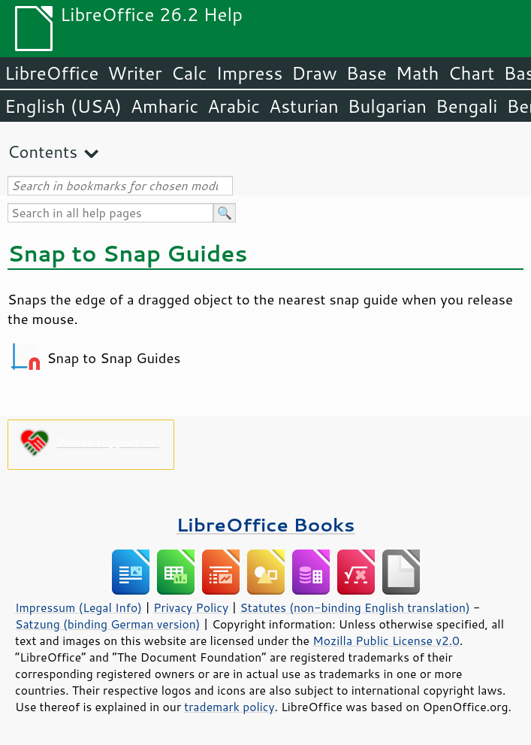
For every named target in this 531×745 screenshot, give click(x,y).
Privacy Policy (190, 607)
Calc (189, 73)
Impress (249, 73)
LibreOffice (51, 73)
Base (366, 73)
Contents (42, 151)
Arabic (233, 106)
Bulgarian (387, 106)
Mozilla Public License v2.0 (386, 640)
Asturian (304, 106)
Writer (134, 73)
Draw (313, 73)
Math (417, 73)
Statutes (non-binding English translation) (354, 607)
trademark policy (229, 706)
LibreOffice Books (265, 524)
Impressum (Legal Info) (78, 607)
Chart (471, 73)
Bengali (466, 106)
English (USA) (63, 106)
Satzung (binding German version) (108, 624)
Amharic (164, 106)
